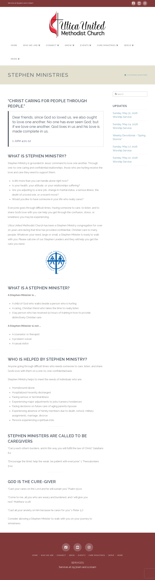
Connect (61, 555)
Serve (111, 555)
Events (81, 555)
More (120, 555)
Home (35, 555)
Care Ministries (97, 555)
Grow (72, 555)
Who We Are (47, 555)
